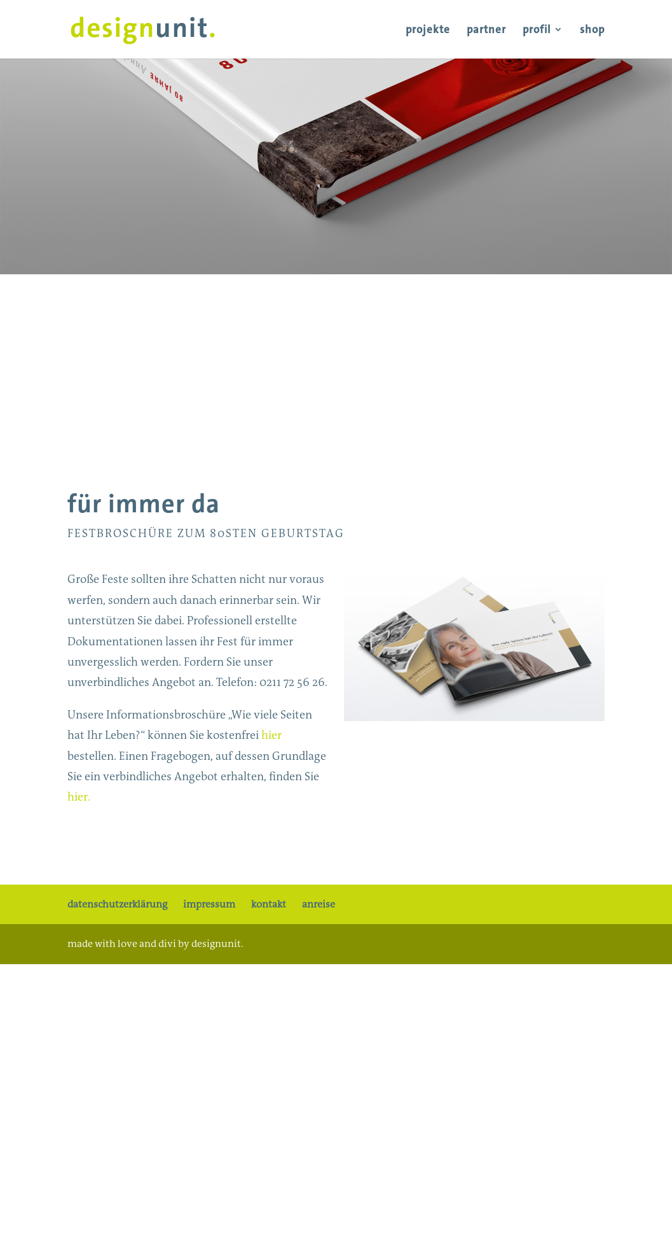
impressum (209, 904)
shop (592, 30)
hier (271, 735)
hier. (78, 796)
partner (486, 30)
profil (537, 30)
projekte (428, 30)
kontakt (268, 904)
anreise (318, 904)
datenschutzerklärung (117, 904)
